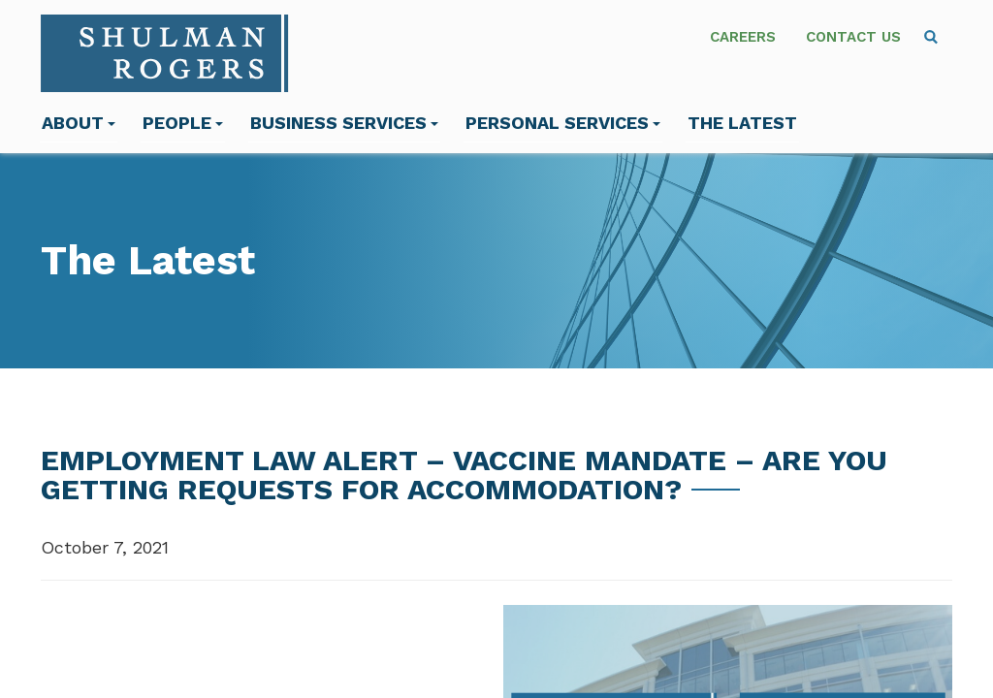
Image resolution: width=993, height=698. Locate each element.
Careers (743, 37)
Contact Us (853, 37)
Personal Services (562, 122)
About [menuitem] (78, 122)
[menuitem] (931, 37)
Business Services (344, 122)
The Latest (742, 122)
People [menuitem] (183, 122)
